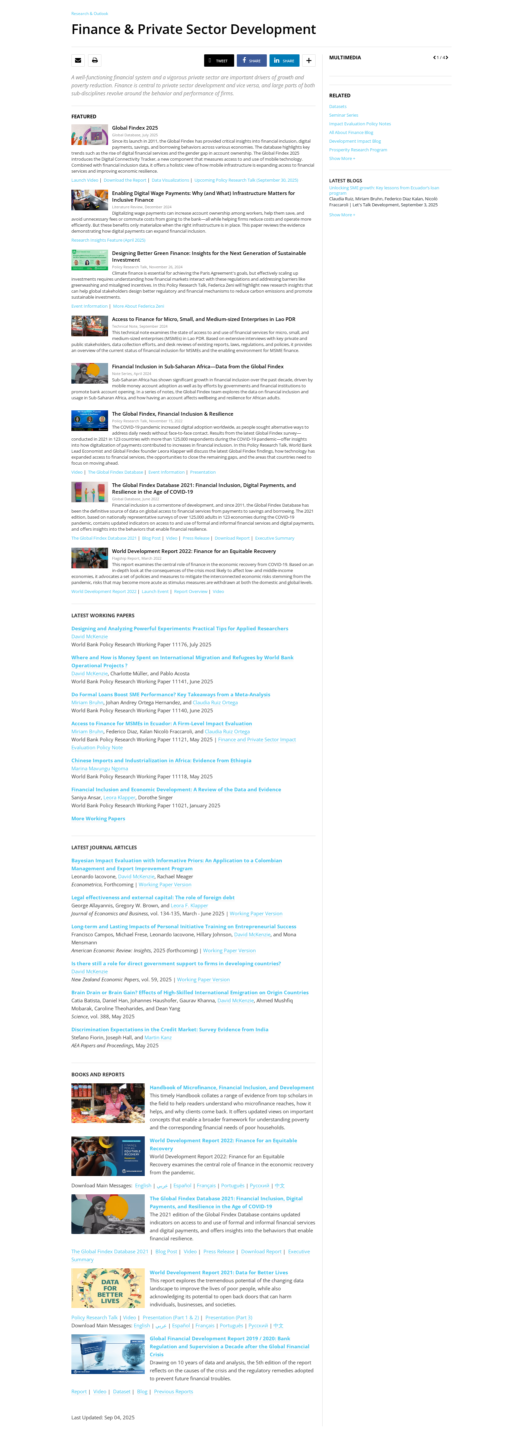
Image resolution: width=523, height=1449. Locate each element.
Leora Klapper (119, 797)
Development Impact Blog (355, 141)
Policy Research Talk (94, 1317)
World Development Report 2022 (103, 591)
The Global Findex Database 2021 (104, 538)
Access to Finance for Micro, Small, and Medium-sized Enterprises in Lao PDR (204, 319)
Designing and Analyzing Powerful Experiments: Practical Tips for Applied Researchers (179, 628)
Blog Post (151, 538)
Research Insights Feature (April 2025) (108, 240)
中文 (280, 1185)
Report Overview (190, 591)
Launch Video (84, 180)
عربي (162, 1185)
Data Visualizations (170, 180)
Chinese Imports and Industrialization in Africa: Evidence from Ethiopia (161, 760)
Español (182, 1185)
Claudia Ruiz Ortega (215, 702)
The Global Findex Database (115, 472)
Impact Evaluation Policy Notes (360, 124)
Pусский (260, 1185)
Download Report (232, 538)
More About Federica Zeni (138, 306)
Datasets (338, 106)
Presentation (203, 472)
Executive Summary (275, 538)
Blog (142, 1391)
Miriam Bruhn (87, 702)
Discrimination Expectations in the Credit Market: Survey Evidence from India (170, 1029)
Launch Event (155, 591)
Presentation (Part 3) (228, 1317)
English (143, 1185)
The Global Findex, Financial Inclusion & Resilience (172, 413)
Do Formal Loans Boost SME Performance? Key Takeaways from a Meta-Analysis (170, 694)
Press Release (196, 538)
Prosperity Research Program (358, 150)
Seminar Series (343, 115)
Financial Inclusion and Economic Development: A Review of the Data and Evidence (176, 789)
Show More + (342, 158)
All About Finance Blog (351, 132)
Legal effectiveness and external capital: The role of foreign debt (153, 897)
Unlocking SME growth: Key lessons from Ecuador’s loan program (384, 190)
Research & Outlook (89, 13)
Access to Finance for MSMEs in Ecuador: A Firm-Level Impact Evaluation (161, 723)
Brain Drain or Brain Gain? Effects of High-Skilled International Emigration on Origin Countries (190, 992)
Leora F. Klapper (189, 905)
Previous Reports (173, 1391)
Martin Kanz (158, 1037)
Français (206, 1185)
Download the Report (125, 180)
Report (79, 1391)
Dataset (121, 1391)
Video (77, 472)
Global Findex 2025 (135, 127)
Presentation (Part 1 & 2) (171, 1317)
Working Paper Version (165, 884)
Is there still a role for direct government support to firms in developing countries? (176, 963)
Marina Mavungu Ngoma (99, 768)
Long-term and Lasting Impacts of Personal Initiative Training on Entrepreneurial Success (183, 926)
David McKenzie (89, 636)
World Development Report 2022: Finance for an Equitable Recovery (194, 551)
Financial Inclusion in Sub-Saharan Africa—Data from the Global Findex (198, 366)
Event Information (89, 306)
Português (232, 1185)
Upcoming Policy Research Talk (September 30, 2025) (246, 180)
